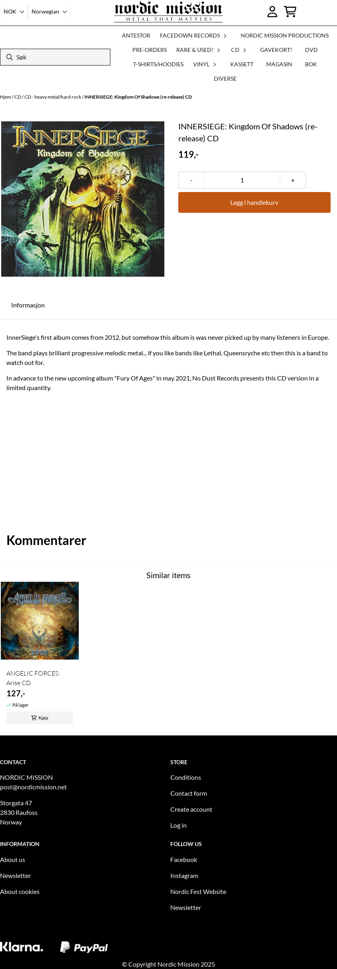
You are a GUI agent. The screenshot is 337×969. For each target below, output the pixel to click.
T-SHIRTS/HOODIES (158, 64)
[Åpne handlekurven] (290, 11)
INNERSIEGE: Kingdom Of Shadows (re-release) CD (138, 97)
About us (12, 859)
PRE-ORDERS (149, 49)
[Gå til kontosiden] (272, 11)
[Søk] (55, 57)
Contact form (188, 793)
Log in (178, 825)
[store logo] (169, 11)
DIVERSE (225, 78)
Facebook (183, 859)
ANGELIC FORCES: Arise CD (33, 678)
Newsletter (15, 875)
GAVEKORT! (276, 49)
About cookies (20, 891)
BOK (311, 64)
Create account (191, 809)
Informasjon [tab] (28, 305)
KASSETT (241, 64)
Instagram (184, 875)
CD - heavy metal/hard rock (53, 97)
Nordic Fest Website (198, 891)
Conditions (185, 777)
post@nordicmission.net (33, 787)
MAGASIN (279, 64)
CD (18, 97)
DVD (311, 49)
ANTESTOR (136, 35)
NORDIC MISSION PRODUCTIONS (285, 35)
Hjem (6, 97)
